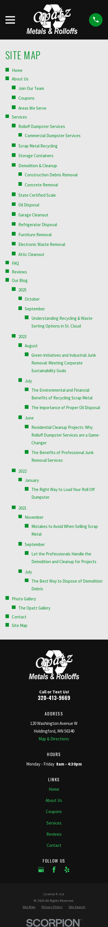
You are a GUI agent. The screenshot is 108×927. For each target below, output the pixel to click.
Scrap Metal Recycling (38, 146)
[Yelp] (67, 870)
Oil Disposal (28, 205)
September (35, 308)
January (32, 480)
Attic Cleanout (31, 254)
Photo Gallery (24, 598)
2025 (22, 290)
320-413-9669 (54, 697)
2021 (22, 508)
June (29, 418)
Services (19, 117)
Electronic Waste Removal (41, 244)
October (32, 299)
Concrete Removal (41, 185)
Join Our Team (31, 88)
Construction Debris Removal (51, 174)
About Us (20, 79)
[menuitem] (28, 907)
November (34, 517)
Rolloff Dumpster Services (41, 126)
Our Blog (20, 280)
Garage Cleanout (33, 215)
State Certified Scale (37, 195)
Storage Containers (36, 155)
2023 (22, 336)
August (31, 345)
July (28, 381)
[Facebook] (54, 870)
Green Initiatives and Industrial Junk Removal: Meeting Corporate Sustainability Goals (63, 362)
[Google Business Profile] (41, 870)
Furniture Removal (35, 234)
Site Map (19, 625)
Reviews (19, 272)
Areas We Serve (32, 108)
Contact (19, 617)
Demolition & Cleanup (37, 165)
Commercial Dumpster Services (53, 135)
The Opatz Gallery (34, 608)
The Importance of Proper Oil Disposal (65, 407)
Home (17, 70)
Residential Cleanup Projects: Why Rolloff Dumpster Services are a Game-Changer (65, 435)
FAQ (15, 263)
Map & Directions (54, 738)
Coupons (26, 98)
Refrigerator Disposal (37, 224)
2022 (22, 471)
